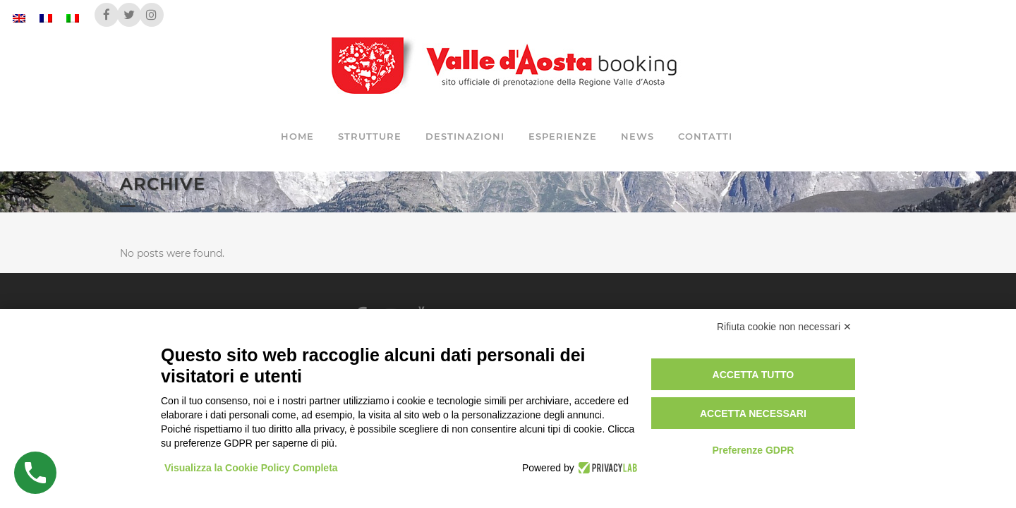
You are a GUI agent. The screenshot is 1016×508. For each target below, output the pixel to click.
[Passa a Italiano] (72, 18)
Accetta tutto (753, 374)
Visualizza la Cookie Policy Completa (251, 467)
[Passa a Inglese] (19, 18)
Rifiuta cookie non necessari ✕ (784, 326)
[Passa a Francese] (45, 18)
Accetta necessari (753, 413)
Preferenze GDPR (753, 450)
